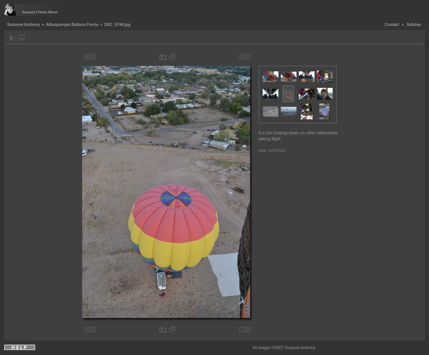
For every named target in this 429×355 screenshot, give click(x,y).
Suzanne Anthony (23, 24)
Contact (392, 24)
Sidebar (414, 24)
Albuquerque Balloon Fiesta (72, 24)
